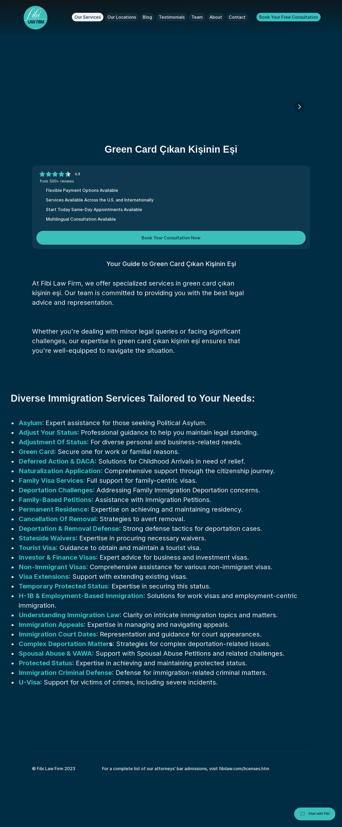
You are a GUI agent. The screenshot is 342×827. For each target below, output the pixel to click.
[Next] (299, 106)
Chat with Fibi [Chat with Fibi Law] (314, 814)
